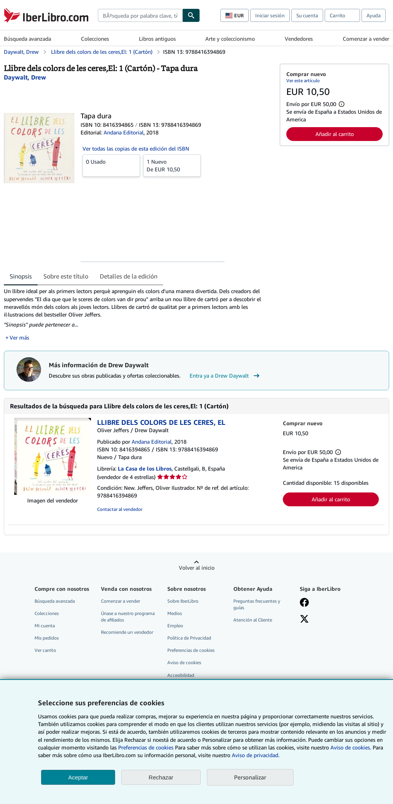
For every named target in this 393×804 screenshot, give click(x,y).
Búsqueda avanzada (27, 38)
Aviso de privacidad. (255, 755)
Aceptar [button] (78, 777)
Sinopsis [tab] (21, 276)
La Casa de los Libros (145, 468)
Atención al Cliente (252, 620)
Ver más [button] (19, 337)
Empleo (175, 625)
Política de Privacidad (189, 638)
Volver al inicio (197, 567)
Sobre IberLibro (182, 601)
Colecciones (95, 38)
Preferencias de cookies (145, 747)
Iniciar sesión (270, 15)
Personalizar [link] (250, 777)
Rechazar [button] (161, 777)
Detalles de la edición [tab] (128, 276)
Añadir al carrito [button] (334, 134)
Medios (174, 613)
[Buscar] (191, 15)
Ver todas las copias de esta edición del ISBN (136, 148)
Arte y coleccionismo (230, 38)
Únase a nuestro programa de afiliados (128, 616)
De (172, 165)
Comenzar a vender (366, 38)
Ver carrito (45, 650)
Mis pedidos (47, 638)
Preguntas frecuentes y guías (256, 604)
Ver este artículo (303, 80)
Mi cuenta (45, 625)
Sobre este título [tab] (65, 276)
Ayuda (374, 15)
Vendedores (299, 38)
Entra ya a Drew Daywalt (225, 376)
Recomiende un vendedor (127, 632)
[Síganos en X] (304, 619)
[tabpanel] (139, 314)
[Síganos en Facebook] (304, 603)
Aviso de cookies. (350, 747)
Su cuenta (307, 15)
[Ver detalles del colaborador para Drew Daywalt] (25, 77)
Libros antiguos (157, 38)
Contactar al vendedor (119, 509)
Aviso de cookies (184, 662)
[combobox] (140, 15)
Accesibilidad (180, 675)
